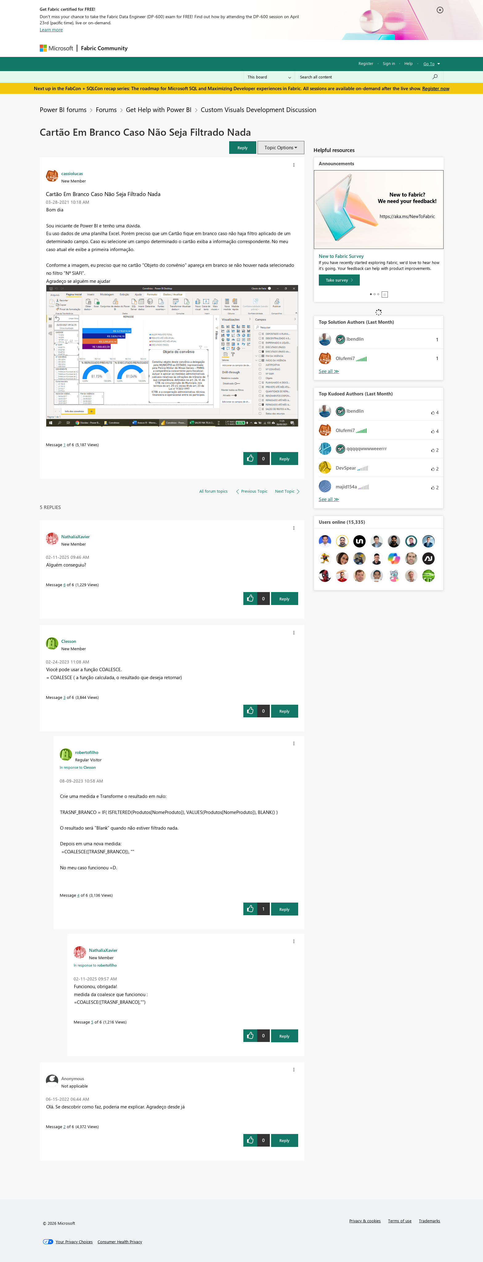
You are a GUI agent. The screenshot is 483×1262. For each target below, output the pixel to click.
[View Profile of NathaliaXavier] (75, 536)
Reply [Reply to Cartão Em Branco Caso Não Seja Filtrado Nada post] (284, 458)
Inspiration (168, 48)
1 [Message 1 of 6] (64, 444)
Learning (272, 48)
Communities (221, 48)
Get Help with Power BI (159, 109)
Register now (435, 88)
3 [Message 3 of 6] (64, 697)
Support (298, 48)
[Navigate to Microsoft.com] (56, 48)
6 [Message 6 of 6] (64, 584)
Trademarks (429, 1220)
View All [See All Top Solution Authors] (329, 371)
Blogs (249, 48)
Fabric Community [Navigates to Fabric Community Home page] (104, 48)
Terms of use (400, 1220)
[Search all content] (369, 77)
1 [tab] (371, 294)
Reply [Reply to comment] (284, 598)
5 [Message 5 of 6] (92, 1021)
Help (408, 63)
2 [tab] (374, 294)
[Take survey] (339, 280)
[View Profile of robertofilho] (86, 752)
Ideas (194, 48)
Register (366, 63)
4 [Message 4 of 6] (78, 895)
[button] (242, 147)
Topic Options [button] (279, 147)
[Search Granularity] (269, 77)
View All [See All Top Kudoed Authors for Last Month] (329, 499)
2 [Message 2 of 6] (64, 1126)
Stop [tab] (385, 294)
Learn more (51, 29)
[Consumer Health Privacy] (120, 1241)
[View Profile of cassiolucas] (72, 173)
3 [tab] (378, 294)
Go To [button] (429, 63)
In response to (78, 767)
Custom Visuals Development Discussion (258, 109)
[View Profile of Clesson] (68, 641)
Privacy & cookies (365, 1220)
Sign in (389, 63)
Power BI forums (63, 109)
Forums (141, 48)
